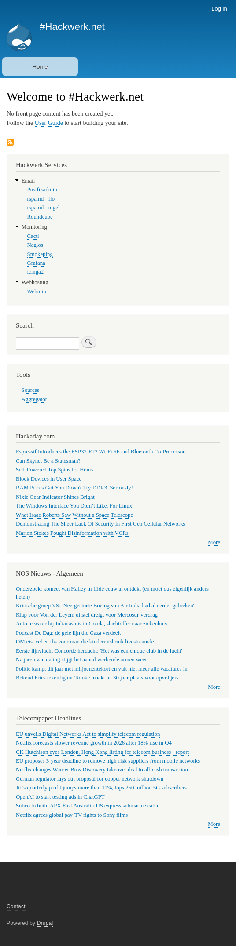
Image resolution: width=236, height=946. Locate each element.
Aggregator (34, 399)
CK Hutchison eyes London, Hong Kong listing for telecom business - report (102, 752)
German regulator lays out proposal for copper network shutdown (89, 779)
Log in (219, 8)
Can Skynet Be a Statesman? (48, 461)
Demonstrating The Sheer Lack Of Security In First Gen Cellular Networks (100, 524)
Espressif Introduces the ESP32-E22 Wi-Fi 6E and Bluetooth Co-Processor (100, 452)
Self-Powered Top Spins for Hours (54, 470)
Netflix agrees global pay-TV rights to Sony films (72, 815)
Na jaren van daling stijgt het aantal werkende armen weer (81, 660)
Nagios (35, 245)
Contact (16, 906)
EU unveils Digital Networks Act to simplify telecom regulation (88, 734)
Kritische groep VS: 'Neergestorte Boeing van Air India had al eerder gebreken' (105, 606)
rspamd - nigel (43, 208)
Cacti (33, 236)
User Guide (49, 123)
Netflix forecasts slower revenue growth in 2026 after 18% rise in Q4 (94, 743)
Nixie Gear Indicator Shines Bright (55, 497)
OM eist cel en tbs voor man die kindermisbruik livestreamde (85, 642)
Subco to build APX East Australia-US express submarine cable (87, 806)
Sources (30, 390)
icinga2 (35, 272)
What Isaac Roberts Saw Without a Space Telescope (74, 515)
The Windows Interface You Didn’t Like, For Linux (74, 506)
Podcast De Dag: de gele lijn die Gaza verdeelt (68, 633)
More (214, 542)
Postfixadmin (42, 189)
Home (40, 66)
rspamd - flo (41, 199)
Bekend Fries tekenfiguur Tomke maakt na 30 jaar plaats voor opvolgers (97, 678)
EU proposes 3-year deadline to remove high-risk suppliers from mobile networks (108, 761)
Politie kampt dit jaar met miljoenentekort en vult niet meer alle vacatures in (102, 669)
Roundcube (40, 217)
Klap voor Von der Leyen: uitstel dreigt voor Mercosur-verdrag (87, 615)
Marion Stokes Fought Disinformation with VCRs (72, 533)
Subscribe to (10, 143)
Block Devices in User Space (48, 479)
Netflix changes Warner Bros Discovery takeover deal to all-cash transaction (102, 770)
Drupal (45, 923)
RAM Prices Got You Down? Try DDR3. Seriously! (74, 488)
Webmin (36, 292)
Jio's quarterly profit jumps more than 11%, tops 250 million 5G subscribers (101, 788)
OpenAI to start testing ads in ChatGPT (60, 797)
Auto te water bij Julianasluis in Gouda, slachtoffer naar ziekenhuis (91, 624)
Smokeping (40, 254)
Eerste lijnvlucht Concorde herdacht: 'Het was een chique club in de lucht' (99, 651)
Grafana (36, 263)
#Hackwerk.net (72, 26)
